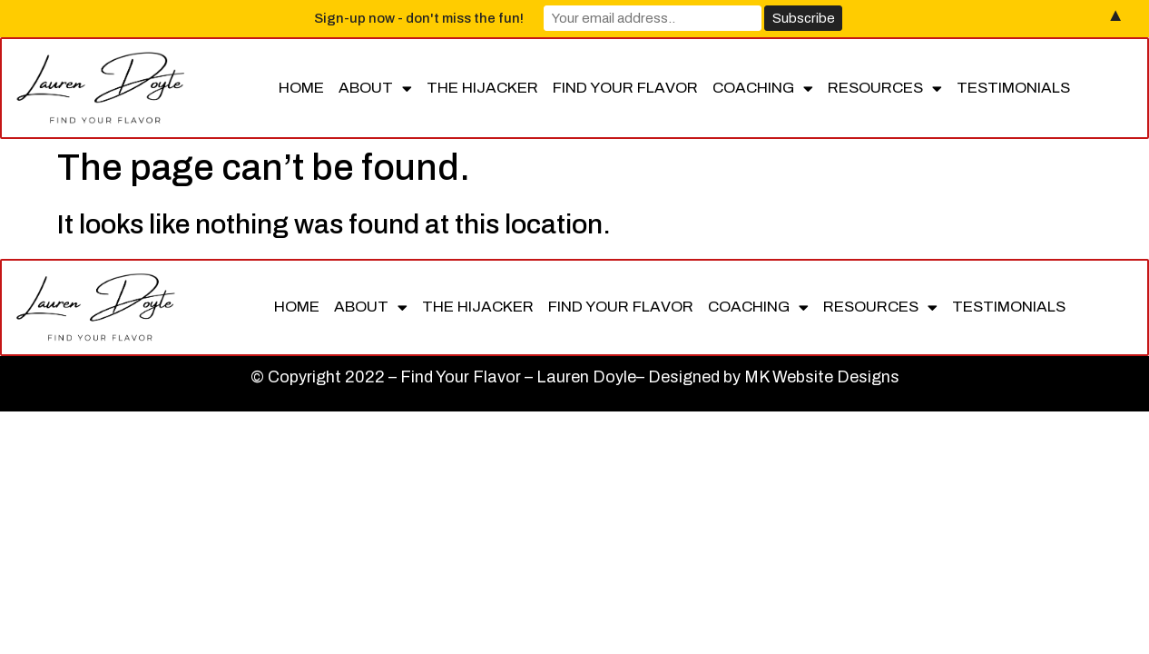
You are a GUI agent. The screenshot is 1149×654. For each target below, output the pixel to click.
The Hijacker (482, 87)
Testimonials (1013, 87)
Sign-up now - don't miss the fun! (419, 18)
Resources (885, 88)
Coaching (762, 88)
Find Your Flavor (625, 87)
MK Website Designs (821, 377)
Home (301, 87)
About (375, 88)
